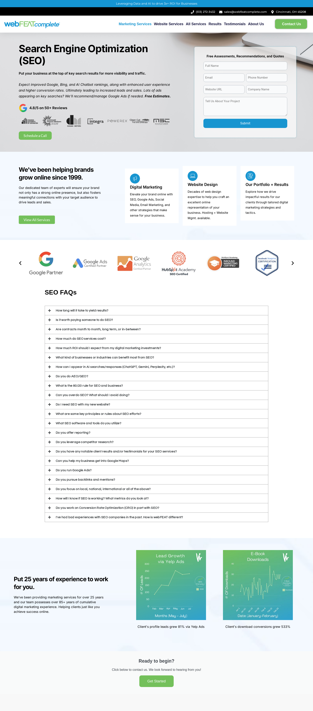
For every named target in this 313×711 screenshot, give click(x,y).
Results (215, 24)
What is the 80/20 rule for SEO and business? (89, 385)
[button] (20, 263)
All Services (196, 24)
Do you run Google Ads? (74, 470)
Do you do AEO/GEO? (72, 376)
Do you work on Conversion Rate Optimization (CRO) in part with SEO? (107, 507)
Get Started (156, 681)
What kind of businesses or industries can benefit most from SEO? (105, 357)
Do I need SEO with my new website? (83, 404)
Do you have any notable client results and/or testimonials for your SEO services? (116, 451)
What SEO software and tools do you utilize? (88, 423)
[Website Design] (193, 176)
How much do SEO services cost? (81, 338)
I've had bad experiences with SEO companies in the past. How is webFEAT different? (119, 517)
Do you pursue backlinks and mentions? (85, 479)
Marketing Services (135, 24)
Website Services (168, 24)
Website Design (203, 184)
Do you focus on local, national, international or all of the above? (103, 489)
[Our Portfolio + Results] (251, 176)
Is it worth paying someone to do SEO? (84, 320)
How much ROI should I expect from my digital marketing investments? (108, 348)
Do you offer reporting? (73, 432)
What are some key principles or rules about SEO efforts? (98, 413)
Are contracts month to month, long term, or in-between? (98, 329)
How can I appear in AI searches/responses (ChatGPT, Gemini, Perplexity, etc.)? (115, 366)
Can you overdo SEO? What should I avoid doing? (92, 395)
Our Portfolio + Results (267, 184)
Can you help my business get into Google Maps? (92, 460)
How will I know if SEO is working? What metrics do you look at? (102, 498)
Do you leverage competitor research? (84, 442)
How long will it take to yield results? (82, 310)
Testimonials (235, 24)
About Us (256, 24)
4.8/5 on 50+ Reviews (48, 108)
